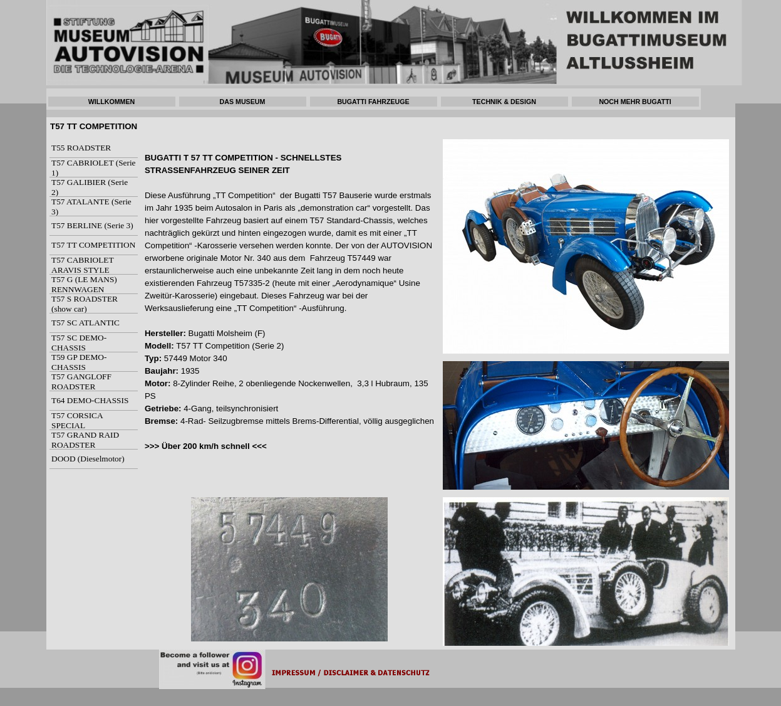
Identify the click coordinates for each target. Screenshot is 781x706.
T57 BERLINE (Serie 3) (92, 225)
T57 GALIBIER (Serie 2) (89, 187)
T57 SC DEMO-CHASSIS (78, 342)
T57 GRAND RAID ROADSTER (85, 440)
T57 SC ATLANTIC (85, 322)
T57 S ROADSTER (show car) (84, 303)
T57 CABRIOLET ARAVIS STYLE (82, 265)
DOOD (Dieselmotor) (88, 458)
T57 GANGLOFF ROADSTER (81, 381)
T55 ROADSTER (81, 147)
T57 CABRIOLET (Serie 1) (93, 167)
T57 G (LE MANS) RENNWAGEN (84, 284)
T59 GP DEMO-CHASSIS (78, 362)
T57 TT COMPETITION (93, 245)
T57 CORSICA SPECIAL (77, 420)
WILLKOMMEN (111, 101)
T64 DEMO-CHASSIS (89, 400)
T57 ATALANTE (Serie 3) (91, 206)
